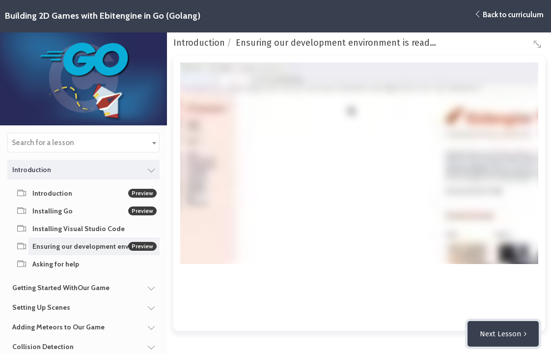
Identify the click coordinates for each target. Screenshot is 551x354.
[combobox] (83, 142)
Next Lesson (501, 333)
